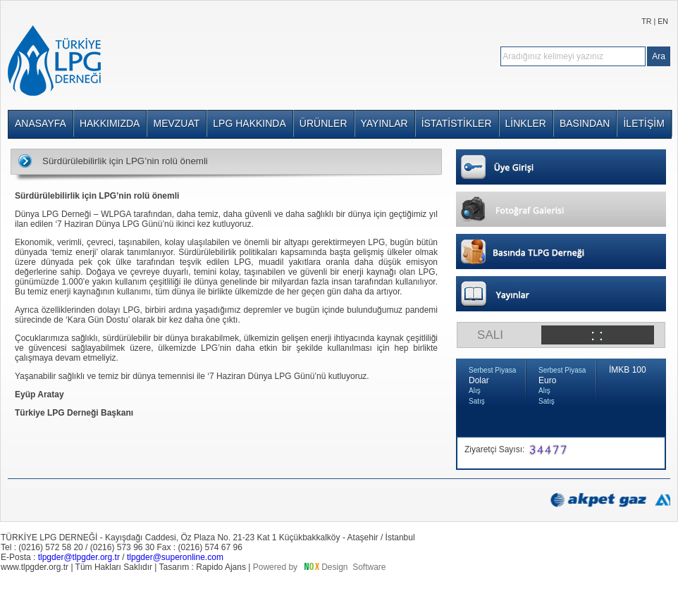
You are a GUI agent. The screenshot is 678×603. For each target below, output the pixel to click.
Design (334, 567)
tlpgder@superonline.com (175, 557)
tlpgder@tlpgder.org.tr (79, 557)
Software (369, 567)
